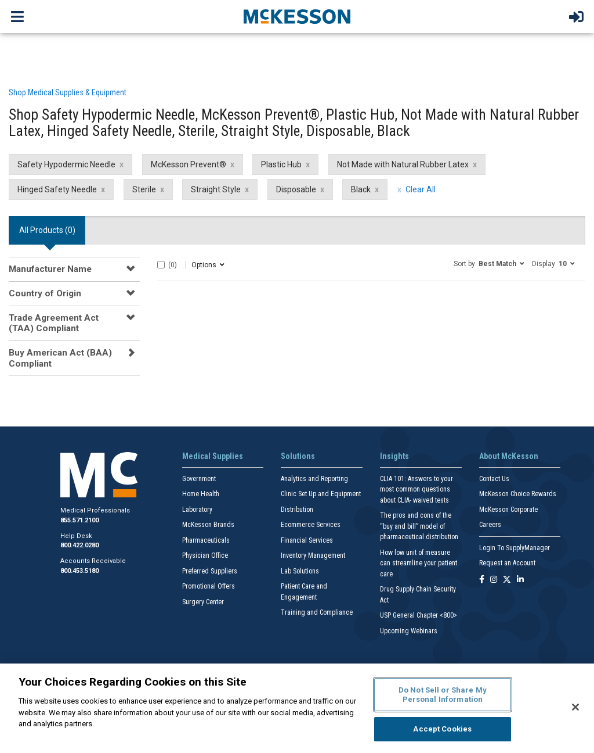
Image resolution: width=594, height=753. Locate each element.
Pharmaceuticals (206, 540)
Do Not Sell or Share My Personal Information (443, 695)
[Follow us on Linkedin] (520, 580)
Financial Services (307, 540)
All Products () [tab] (47, 230)
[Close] (575, 707)
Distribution (297, 509)
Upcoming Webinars (408, 631)
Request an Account (507, 563)
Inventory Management (313, 555)
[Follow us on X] (507, 580)
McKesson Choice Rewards (517, 494)
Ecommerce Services (311, 525)
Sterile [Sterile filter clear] (144, 189)
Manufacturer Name (50, 269)
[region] (297, 708)
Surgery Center (203, 602)
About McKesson (508, 456)
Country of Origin (45, 293)
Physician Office (205, 555)
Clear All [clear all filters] (420, 189)
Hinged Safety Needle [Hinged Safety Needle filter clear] (57, 189)
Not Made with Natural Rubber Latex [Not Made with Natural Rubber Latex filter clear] (403, 164)
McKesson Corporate (508, 509)
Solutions (298, 456)
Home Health (200, 494)
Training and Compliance (317, 612)
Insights (394, 456)
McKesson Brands (208, 525)
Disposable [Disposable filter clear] (296, 189)
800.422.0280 (79, 545)
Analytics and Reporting (314, 479)
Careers (490, 525)
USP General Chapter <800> (418, 615)
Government (199, 479)
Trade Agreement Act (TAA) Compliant (54, 323)
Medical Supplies (212, 456)
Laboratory (197, 509)
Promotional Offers (208, 586)
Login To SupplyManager (514, 548)
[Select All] (161, 264)
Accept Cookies (442, 729)
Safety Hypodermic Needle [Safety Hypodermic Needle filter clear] (66, 164)
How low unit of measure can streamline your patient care (418, 563)
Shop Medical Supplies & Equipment (67, 92)
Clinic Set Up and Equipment (321, 494)
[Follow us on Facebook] (481, 580)
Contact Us (494, 479)
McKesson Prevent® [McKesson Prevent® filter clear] (188, 164)
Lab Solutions (300, 571)
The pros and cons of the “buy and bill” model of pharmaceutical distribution (419, 526)
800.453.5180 (79, 571)
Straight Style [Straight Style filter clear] (216, 189)
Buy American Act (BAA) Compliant (60, 357)
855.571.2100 (79, 520)
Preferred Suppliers (209, 571)
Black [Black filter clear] (361, 189)
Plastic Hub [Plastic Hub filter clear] (281, 164)
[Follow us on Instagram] (493, 580)
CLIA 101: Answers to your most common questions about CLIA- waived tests (416, 489)
